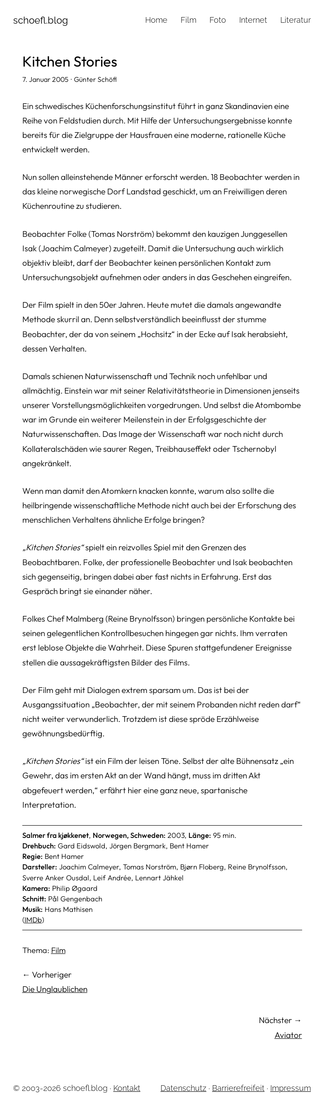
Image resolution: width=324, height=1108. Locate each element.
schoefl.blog (40, 20)
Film (58, 950)
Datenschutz (183, 1088)
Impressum (290, 1088)
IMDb (33, 919)
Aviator (288, 1035)
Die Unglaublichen (54, 989)
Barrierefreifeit (238, 1088)
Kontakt (126, 1088)
